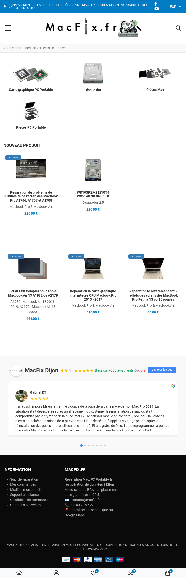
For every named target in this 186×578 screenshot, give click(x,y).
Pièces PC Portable (31, 127)
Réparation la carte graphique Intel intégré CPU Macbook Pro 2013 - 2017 (93, 295)
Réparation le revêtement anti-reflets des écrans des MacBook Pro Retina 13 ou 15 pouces (153, 295)
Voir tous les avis (162, 369)
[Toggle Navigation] (8, 28)
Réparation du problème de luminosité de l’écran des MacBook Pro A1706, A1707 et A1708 (31, 196)
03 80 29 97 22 (82, 505)
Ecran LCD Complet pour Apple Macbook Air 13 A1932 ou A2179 (33, 293)
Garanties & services (25, 505)
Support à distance (24, 495)
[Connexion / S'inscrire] (56, 573)
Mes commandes (23, 484)
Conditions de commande (29, 500)
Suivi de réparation (24, 479)
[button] (178, 28)
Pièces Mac (155, 90)
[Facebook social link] (156, 4)
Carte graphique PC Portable (31, 90)
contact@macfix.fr (85, 500)
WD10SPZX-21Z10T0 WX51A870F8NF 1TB (93, 194)
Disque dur (93, 90)
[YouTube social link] (157, 9)
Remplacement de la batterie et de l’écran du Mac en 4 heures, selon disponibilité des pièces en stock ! (78, 6)
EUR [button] (173, 6)
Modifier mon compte (26, 490)
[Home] (19, 573)
